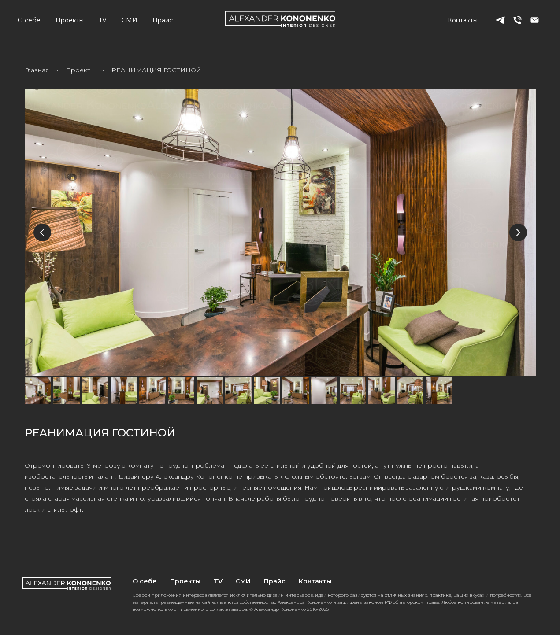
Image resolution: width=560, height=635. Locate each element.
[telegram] (500, 20)
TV (103, 20)
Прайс (162, 20)
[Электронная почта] (534, 20)
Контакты (463, 20)
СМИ (129, 20)
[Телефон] (517, 20)
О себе (29, 20)
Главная (37, 70)
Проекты (70, 20)
